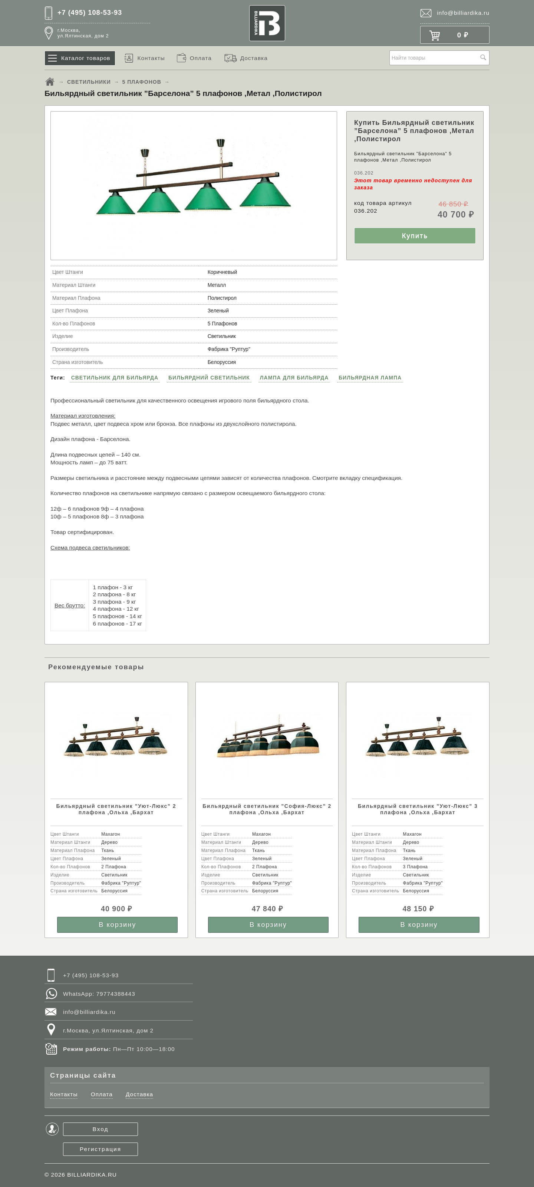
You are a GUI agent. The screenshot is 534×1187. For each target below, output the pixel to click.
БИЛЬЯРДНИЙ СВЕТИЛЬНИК (209, 378)
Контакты (151, 58)
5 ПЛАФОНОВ (141, 82)
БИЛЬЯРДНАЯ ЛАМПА (370, 378)
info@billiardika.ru (463, 13)
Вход (101, 1129)
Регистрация (100, 1149)
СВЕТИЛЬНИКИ (89, 82)
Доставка (254, 58)
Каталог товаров (86, 58)
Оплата (201, 58)
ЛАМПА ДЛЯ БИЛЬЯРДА (294, 378)
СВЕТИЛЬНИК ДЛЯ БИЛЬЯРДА (115, 378)
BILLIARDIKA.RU (92, 1174)
